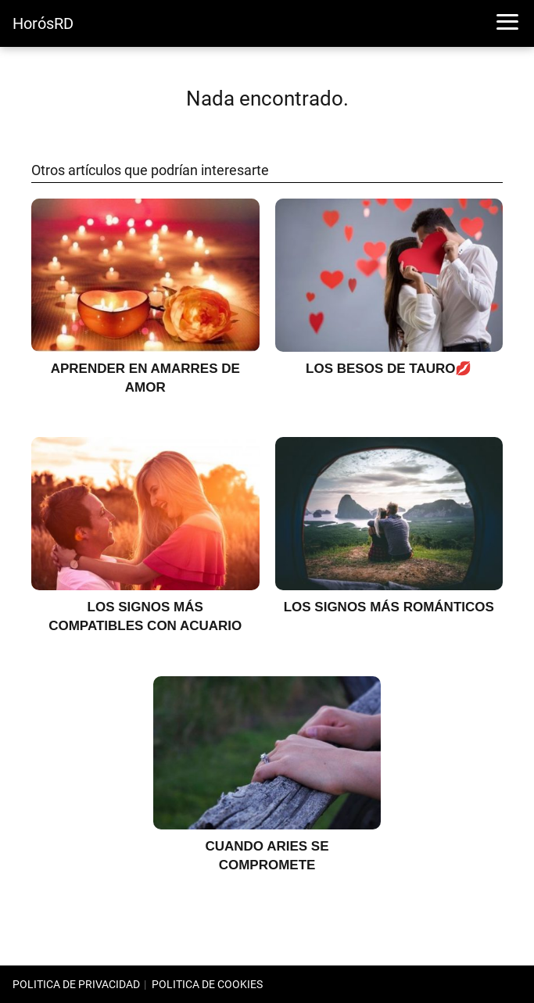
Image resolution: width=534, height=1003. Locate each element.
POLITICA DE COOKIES (207, 984)
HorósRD (43, 23)
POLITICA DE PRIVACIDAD (76, 984)
